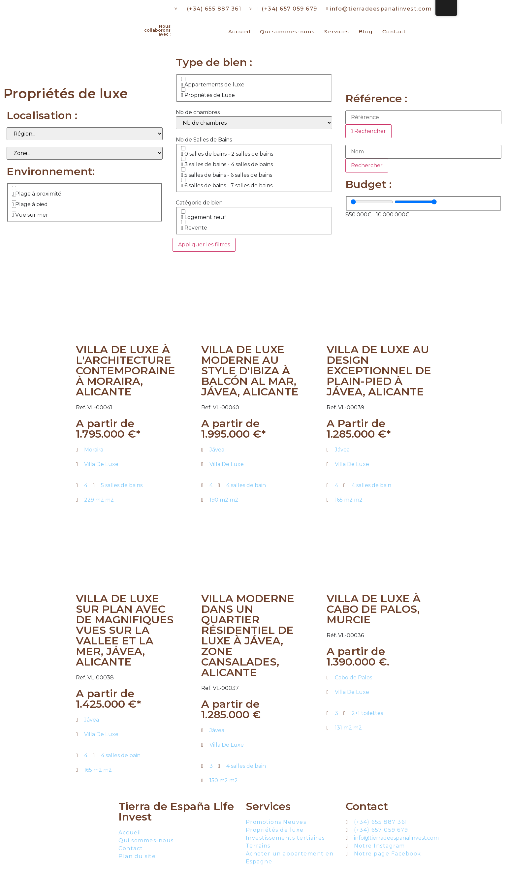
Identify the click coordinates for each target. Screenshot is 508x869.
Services (336, 31)
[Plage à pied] (14, 199)
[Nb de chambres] (254, 122)
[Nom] (423, 152)
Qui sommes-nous (287, 31)
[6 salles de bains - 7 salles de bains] (183, 180)
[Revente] (183, 222)
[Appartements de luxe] (183, 79)
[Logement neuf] (183, 211)
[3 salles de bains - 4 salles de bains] (183, 159)
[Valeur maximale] (416, 201)
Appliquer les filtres (204, 244)
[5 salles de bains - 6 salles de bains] (183, 169)
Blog (366, 31)
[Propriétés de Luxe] (183, 89)
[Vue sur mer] (14, 209)
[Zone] (85, 153)
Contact (394, 31)
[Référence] (423, 117)
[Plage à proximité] (14, 188)
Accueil (239, 31)
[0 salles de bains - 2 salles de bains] (183, 148)
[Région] (85, 133)
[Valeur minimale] (372, 201)
